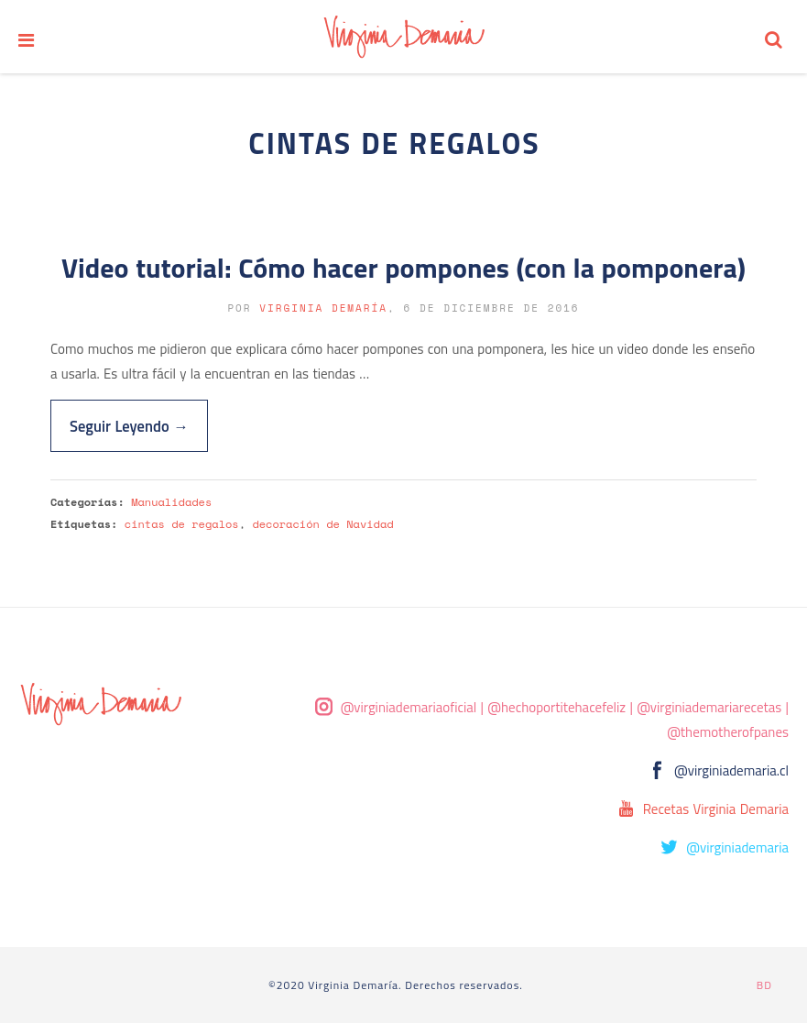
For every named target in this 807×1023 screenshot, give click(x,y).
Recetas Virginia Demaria (716, 809)
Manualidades (171, 502)
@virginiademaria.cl (731, 770)
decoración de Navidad (322, 524)
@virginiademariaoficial (409, 707)
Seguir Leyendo (129, 425)
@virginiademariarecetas (709, 707)
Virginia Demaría (323, 308)
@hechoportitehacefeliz (556, 707)
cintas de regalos (182, 524)
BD (764, 985)
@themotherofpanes (728, 731)
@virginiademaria (737, 847)
